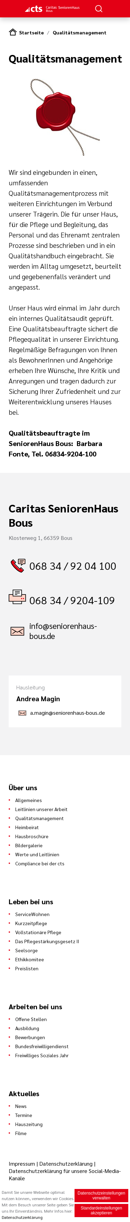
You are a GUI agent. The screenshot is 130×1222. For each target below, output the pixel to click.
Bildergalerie (29, 845)
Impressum (22, 1163)
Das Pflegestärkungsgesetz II (47, 941)
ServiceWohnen (32, 914)
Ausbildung (27, 1028)
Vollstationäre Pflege (38, 932)
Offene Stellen (31, 1019)
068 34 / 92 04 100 (72, 565)
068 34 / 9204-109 (72, 600)
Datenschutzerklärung (66, 1163)
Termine (23, 1115)
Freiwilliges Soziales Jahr (42, 1055)
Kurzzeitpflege (31, 923)
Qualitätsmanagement (79, 32)
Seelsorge (26, 950)
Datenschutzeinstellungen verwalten (101, 1196)
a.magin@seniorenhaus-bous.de (67, 712)
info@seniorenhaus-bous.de (63, 631)
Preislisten (26, 968)
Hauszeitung (29, 1124)
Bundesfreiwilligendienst (42, 1046)
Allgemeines (28, 800)
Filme (21, 1133)
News (21, 1106)
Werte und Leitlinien (37, 854)
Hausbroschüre (32, 836)
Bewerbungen (30, 1037)
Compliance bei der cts (39, 863)
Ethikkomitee (29, 959)
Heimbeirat (27, 827)
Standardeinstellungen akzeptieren (101, 1211)
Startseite (31, 32)
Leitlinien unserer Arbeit (41, 809)
